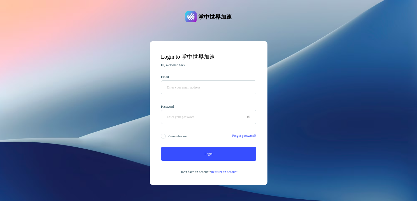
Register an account (224, 172)
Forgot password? (244, 136)
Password (167, 107)
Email (165, 77)
